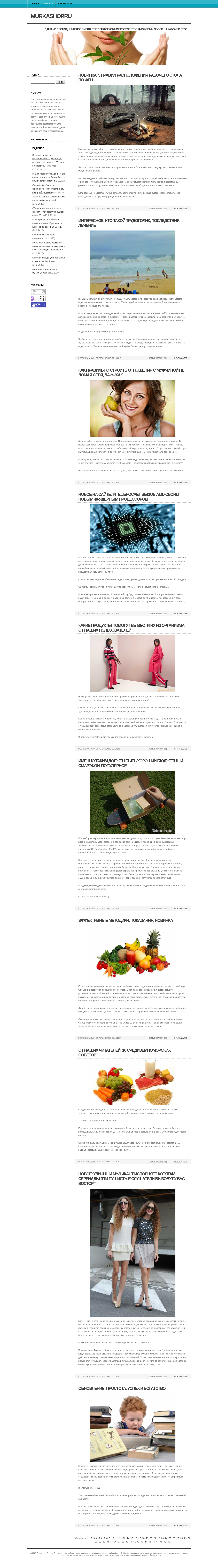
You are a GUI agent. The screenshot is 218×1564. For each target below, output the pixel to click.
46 (153, 1541)
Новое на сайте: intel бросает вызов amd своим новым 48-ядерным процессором (128, 496)
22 (158, 1538)
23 (162, 1538)
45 (150, 1541)
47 (157, 1541)
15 (132, 1538)
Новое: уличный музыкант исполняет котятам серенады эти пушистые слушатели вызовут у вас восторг (131, 1179)
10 (113, 1538)
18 (143, 1538)
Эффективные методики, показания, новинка (125, 920)
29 (185, 1538)
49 (165, 1541)
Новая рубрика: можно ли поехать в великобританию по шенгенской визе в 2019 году (47, 223)
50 (169, 1541)
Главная (34, 3)
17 (139, 1538)
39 (127, 1541)
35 (111, 1541)
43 (142, 1541)
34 (107, 1541)
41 (134, 1541)
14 (128, 1538)
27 (177, 1538)
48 (161, 1541)
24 (166, 1538)
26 (174, 1538)
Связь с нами (65, 3)
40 (130, 1541)
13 (124, 1538)
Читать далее (180, 208)
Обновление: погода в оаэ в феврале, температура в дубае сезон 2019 (48, 212)
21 (155, 1538)
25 (170, 1538)
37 (119, 1541)
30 (189, 1538)
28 (181, 1538)
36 (115, 1541)
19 (147, 1538)
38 (123, 1541)
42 (138, 1541)
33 (104, 1541)
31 (96, 1541)
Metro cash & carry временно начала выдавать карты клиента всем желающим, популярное (49, 246)
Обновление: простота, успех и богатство (121, 1388)
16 (136, 1538)
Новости (48, 3)
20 (151, 1538)
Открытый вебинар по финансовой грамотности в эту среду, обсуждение (48, 189)
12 (120, 1538)
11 (116, 1538)
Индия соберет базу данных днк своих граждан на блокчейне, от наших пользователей (48, 177)
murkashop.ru (51, 16)
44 (146, 1541)
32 (100, 1541)
